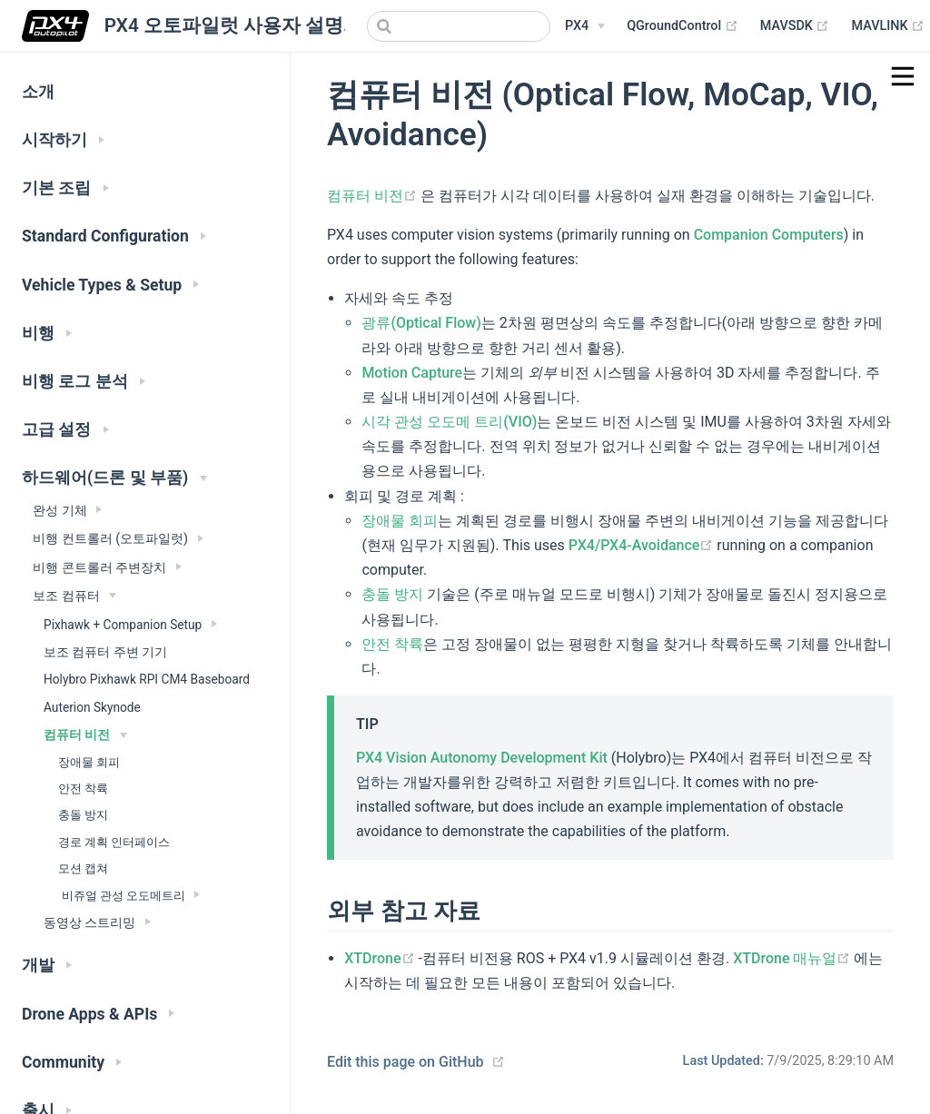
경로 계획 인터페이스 (114, 842)
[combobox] (458, 26)
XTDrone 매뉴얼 (793, 958)
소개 (38, 92)
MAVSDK (795, 26)
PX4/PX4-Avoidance (643, 545)
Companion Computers (769, 234)
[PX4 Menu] (585, 26)
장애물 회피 (89, 762)
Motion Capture (411, 372)
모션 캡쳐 (83, 868)
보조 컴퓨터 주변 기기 (105, 652)
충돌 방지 (83, 815)
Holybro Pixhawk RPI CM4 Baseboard (147, 679)
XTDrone (381, 958)
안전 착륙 (83, 788)
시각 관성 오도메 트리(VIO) (449, 421)
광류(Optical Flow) (420, 322)
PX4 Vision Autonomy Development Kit (482, 757)
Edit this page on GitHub (405, 1061)
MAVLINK (888, 26)
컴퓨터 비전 (373, 195)
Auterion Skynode (92, 707)
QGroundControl (682, 26)
